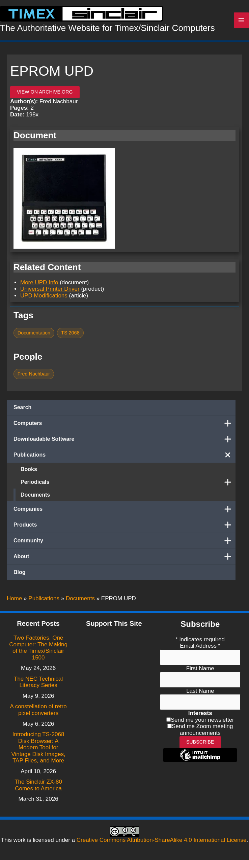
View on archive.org (45, 94)
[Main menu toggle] (241, 21)
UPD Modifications (43, 297)
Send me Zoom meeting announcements (202, 730)
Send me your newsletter (202, 720)
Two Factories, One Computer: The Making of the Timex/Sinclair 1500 (38, 648)
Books (29, 471)
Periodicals (128, 484)
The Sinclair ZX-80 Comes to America (38, 785)
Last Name (200, 691)
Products (124, 527)
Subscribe (200, 742)
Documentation (34, 335)
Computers (124, 425)
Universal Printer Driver (50, 291)
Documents (35, 497)
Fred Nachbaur (34, 376)
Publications (124, 457)
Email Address (200, 646)
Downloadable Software (124, 441)
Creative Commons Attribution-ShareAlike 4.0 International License (162, 840)
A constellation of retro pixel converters (38, 710)
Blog (19, 574)
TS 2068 (70, 335)
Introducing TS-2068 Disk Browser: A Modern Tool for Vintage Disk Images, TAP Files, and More (38, 747)
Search (22, 409)
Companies (124, 511)
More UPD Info (39, 284)
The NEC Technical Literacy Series (38, 682)
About (124, 558)
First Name (200, 668)
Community (124, 542)
